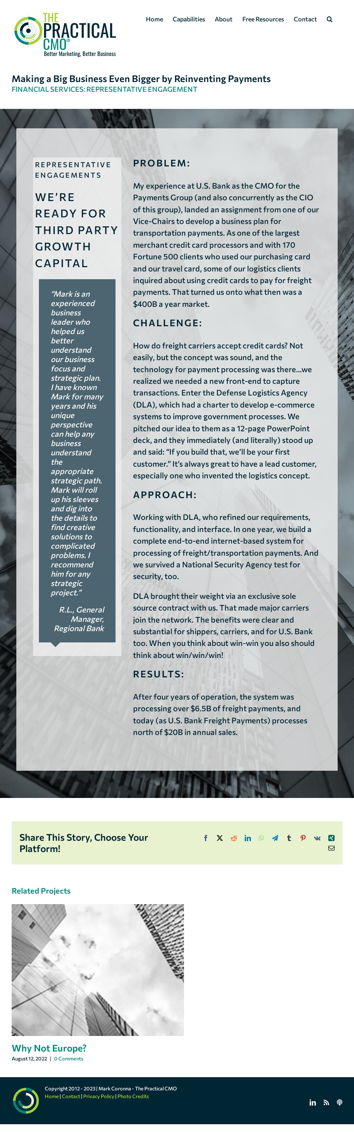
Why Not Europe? (49, 1047)
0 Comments (68, 1058)
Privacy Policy (98, 1096)
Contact (71, 1096)
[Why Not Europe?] (98, 908)
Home (52, 1096)
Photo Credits (133, 1096)
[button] (330, 18)
